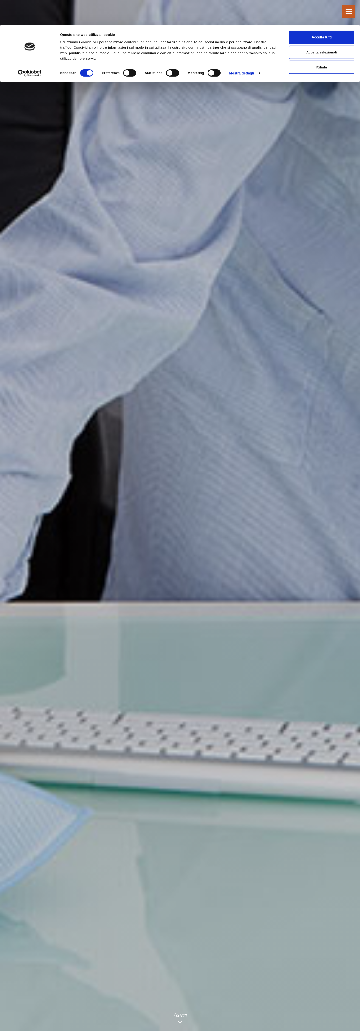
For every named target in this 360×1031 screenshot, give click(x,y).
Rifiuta (321, 42)
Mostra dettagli (241, 48)
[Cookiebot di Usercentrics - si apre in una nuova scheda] (30, 48)
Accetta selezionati (321, 27)
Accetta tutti (322, 12)
